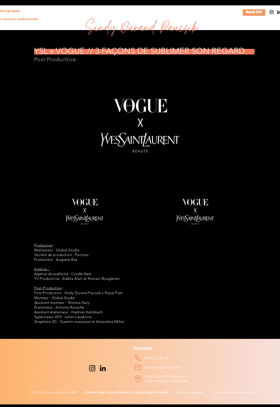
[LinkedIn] (103, 368)
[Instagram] (271, 12)
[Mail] (138, 367)
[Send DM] (254, 12)
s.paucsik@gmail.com (163, 367)
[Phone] (138, 357)
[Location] (138, 379)
